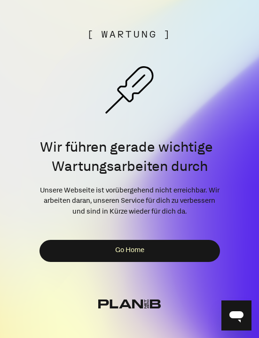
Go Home (129, 250)
